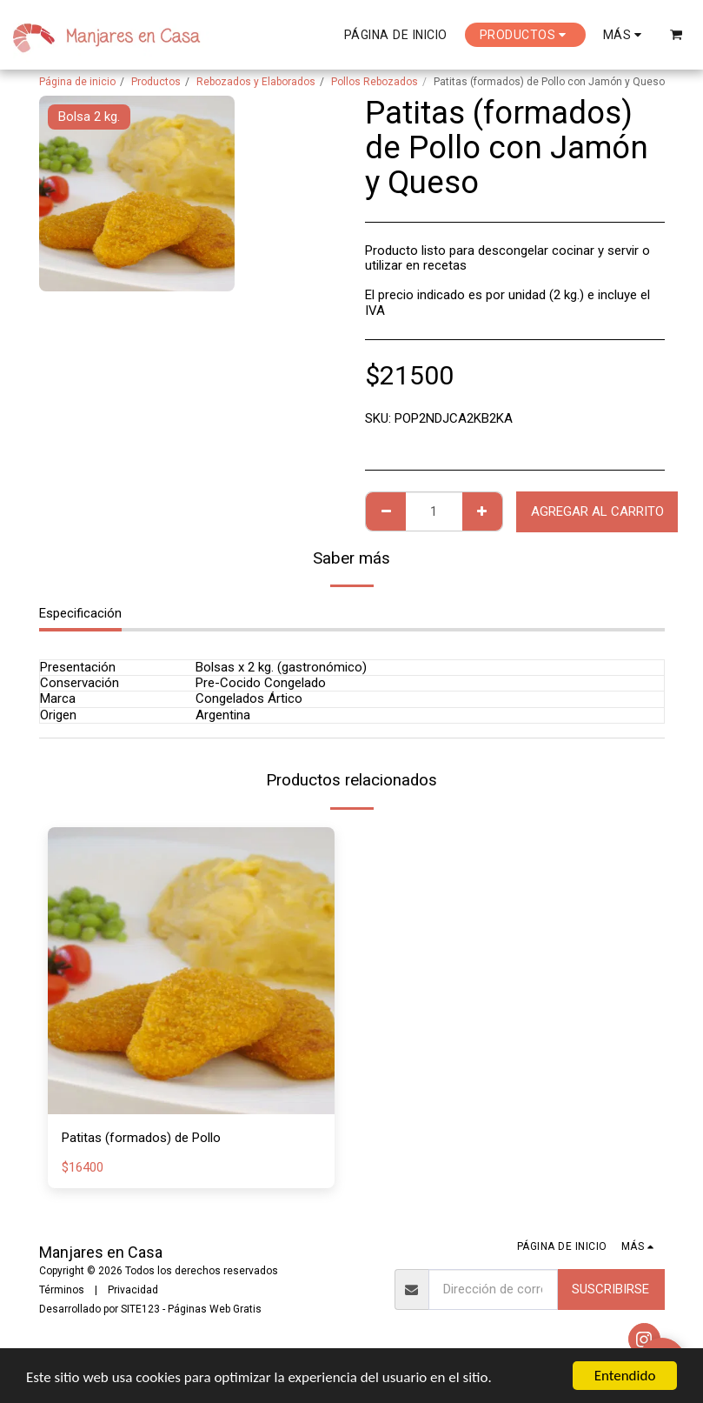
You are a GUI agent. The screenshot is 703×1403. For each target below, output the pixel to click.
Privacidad (133, 1290)
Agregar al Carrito (597, 511)
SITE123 (140, 1309)
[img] (191, 970)
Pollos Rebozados (374, 82)
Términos (61, 1290)
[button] (676, 34)
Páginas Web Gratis (215, 1309)
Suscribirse (610, 1289)
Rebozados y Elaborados (255, 82)
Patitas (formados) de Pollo (141, 1138)
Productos (156, 82)
